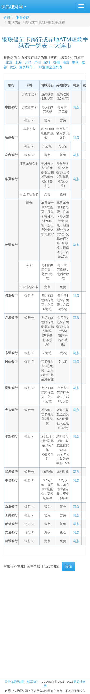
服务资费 (22, 17)
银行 (7, 17)
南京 (66, 62)
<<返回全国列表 (50, 67)
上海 (18, 62)
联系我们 (33, 681)
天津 (27, 62)
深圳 (46, 62)
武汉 (13, 67)
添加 (68, 567)
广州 (37, 62)
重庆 (75, 62)
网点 (76, 107)
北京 (9, 62)
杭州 (56, 62)
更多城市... (27, 67)
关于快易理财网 (15, 681)
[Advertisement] (45, 621)
